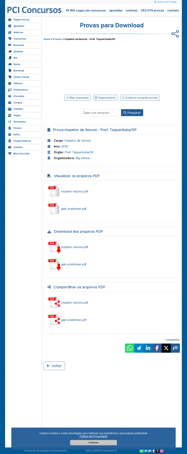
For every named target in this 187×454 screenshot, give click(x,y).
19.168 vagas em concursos (86, 10)
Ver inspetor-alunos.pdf (111, 191)
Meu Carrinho (19, 153)
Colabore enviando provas (140, 97)
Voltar (54, 366)
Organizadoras (19, 140)
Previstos (16, 96)
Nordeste (16, 70)
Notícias (15, 32)
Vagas (14, 115)
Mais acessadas (77, 97)
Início (47, 39)
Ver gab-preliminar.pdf (111, 208)
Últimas (15, 83)
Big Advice (83, 158)
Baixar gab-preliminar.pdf (111, 264)
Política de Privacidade (93, 436)
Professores (18, 89)
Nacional (16, 44)
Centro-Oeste (18, 76)
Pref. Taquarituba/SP (79, 152)
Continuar (93, 442)
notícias (132, 10)
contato (173, 10)
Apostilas (16, 25)
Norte (14, 64)
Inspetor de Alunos (77, 140)
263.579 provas (152, 10)
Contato (15, 147)
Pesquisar (132, 112)
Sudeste (15, 51)
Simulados (17, 121)
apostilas (116, 10)
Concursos (17, 38)
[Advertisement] (82, 67)
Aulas (14, 134)
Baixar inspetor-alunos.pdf (111, 247)
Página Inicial (18, 19)
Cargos (15, 102)
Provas (15, 127)
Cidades (15, 108)
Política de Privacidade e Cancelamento (45, 450)
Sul (12, 57)
